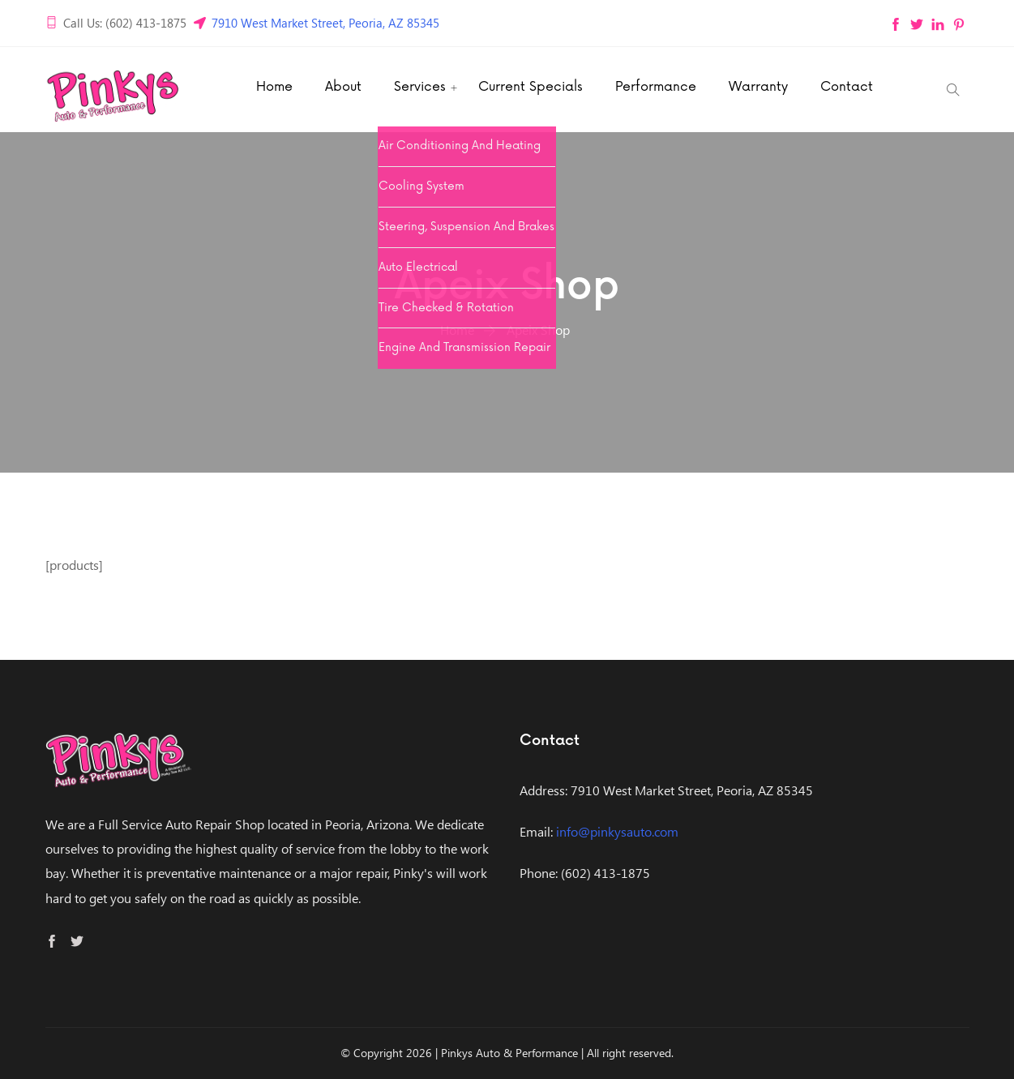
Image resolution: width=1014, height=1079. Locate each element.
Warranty (758, 87)
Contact (846, 87)
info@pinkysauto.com (617, 831)
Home (274, 87)
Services (420, 87)
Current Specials (530, 87)
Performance (655, 87)
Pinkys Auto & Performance (509, 1052)
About (343, 87)
